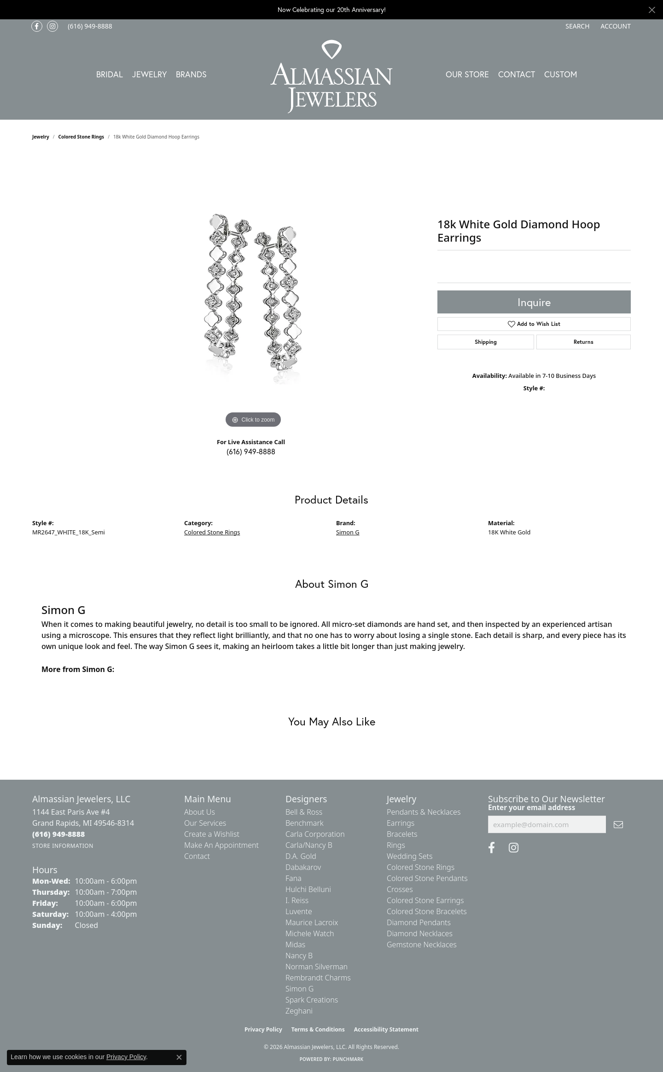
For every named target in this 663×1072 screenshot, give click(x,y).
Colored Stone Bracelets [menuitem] (427, 911)
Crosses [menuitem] (400, 889)
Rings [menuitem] (396, 845)
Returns (583, 341)
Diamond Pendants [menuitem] (419, 922)
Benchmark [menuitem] (304, 823)
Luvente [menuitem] (298, 911)
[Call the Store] (58, 834)
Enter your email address (531, 807)
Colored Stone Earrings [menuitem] (425, 900)
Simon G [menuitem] (299, 989)
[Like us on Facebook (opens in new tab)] (36, 26)
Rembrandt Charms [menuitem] (318, 978)
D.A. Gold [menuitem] (300, 856)
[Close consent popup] (179, 1057)
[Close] (651, 10)
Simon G (348, 532)
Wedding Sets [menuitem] (410, 856)
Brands (191, 74)
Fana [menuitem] (293, 878)
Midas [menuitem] (295, 944)
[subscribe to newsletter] (618, 824)
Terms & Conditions (318, 1029)
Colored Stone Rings (81, 136)
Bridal (109, 74)
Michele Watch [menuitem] (309, 933)
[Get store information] (62, 846)
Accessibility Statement (386, 1029)
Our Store (467, 74)
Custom (560, 74)
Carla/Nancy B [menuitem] (308, 845)
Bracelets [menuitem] (402, 834)
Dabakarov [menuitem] (303, 867)
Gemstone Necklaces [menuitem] (422, 944)
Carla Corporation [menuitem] (315, 834)
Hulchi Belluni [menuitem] (308, 889)
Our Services (205, 823)
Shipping (486, 341)
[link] (89, 26)
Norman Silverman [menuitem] (316, 967)
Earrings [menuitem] (400, 823)
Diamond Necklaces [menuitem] (420, 933)
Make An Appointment (221, 845)
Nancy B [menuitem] (299, 955)
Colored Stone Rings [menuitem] (420, 867)
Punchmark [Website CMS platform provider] (348, 1059)
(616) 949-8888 (251, 451)
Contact (516, 74)
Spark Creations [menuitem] (311, 1000)
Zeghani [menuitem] (299, 1011)
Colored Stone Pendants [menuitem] (427, 878)
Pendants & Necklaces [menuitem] (423, 812)
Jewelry (149, 74)
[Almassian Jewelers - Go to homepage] (332, 76)
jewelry (40, 136)
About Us (199, 812)
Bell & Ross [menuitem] (303, 812)
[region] (253, 292)
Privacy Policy (263, 1029)
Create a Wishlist (211, 834)
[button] (576, 26)
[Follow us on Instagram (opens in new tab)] (52, 26)
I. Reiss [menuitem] (296, 900)
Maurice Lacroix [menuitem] (311, 922)
